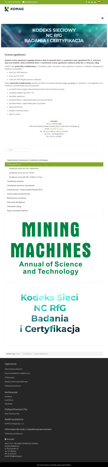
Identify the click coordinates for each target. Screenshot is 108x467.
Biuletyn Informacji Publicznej (16, 382)
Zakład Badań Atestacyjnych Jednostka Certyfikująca (27, 160)
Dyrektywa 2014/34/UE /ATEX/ (22, 173)
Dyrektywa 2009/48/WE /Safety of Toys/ (26, 177)
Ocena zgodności (14, 164)
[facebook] (86, 2)
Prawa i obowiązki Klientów (17, 211)
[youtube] (92, 2)
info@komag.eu (31, 2)
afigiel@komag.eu (56, 129)
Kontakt (10, 439)
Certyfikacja (27, 354)
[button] (54, 35)
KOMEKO (8, 397)
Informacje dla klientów (16, 202)
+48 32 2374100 (13, 2)
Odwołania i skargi (14, 206)
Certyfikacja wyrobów (15, 181)
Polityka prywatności (13, 386)
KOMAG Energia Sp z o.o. (14, 424)
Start (18, 354)
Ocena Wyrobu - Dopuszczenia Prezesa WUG (25, 190)
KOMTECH (9, 400)
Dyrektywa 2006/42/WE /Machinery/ (24, 169)
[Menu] (102, 18)
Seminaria (8, 404)
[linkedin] (95, 2)
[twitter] (89, 2)
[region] (54, 35)
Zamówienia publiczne (13, 369)
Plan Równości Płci (12, 414)
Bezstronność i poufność (16, 198)
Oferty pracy (10, 377)
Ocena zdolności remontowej (18, 194)
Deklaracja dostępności (14, 434)
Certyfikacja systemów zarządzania (20, 186)
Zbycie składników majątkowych (17, 373)
